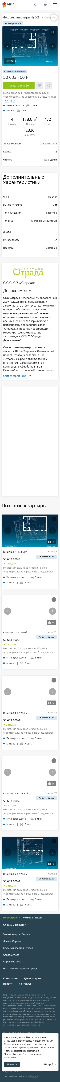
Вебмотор (33, 1075)
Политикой (10, 1057)
